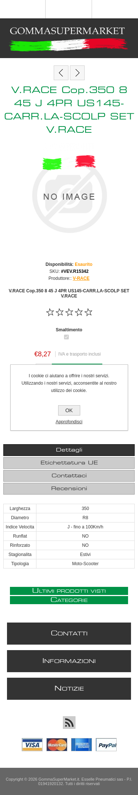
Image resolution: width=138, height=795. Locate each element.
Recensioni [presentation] (69, 488)
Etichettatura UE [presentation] (69, 463)
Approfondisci (69, 421)
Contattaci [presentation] (69, 475)
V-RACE (81, 278)
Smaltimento (69, 329)
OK (68, 410)
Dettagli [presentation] (69, 450)
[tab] (68, 450)
